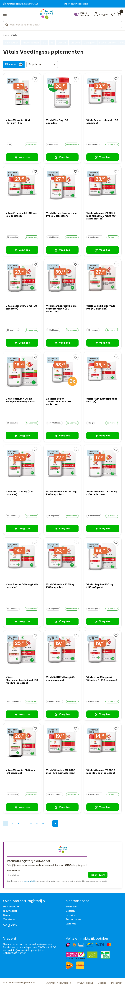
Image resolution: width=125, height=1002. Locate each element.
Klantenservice (77, 901)
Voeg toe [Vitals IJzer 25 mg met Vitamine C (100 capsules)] (102, 714)
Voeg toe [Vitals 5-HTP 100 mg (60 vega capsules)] (62, 714)
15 (37, 823)
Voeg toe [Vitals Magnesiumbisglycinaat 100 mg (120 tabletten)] (22, 714)
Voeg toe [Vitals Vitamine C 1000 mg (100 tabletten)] (102, 528)
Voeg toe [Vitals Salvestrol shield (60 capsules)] (102, 157)
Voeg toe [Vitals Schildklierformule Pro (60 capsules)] (102, 342)
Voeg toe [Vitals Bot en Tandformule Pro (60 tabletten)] (62, 250)
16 (43, 823)
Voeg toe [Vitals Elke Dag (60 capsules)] (62, 157)
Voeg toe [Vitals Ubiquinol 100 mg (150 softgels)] (102, 621)
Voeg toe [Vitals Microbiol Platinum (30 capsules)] (22, 807)
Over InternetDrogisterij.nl (24, 901)
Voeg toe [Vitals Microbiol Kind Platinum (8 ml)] (22, 157)
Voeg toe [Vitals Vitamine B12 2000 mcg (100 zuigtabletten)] (62, 807)
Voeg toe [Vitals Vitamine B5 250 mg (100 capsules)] (62, 528)
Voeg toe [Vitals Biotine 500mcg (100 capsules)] (22, 621)
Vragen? (10, 938)
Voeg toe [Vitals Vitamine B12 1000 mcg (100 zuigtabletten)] (102, 807)
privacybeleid (28, 881)
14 (30, 823)
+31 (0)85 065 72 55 (14, 953)
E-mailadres (13, 870)
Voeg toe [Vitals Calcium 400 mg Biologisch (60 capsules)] (22, 435)
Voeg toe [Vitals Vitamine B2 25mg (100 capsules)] (62, 621)
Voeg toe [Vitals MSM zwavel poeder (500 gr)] (102, 435)
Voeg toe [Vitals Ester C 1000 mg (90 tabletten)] (22, 342)
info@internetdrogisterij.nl (26, 950)
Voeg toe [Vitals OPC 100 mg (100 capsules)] (22, 528)
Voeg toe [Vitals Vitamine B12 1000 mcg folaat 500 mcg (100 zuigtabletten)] (102, 250)
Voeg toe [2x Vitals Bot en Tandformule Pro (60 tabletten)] (62, 435)
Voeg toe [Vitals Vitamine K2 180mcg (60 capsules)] (22, 250)
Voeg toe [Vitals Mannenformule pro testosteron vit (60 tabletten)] (62, 342)
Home (6, 35)
